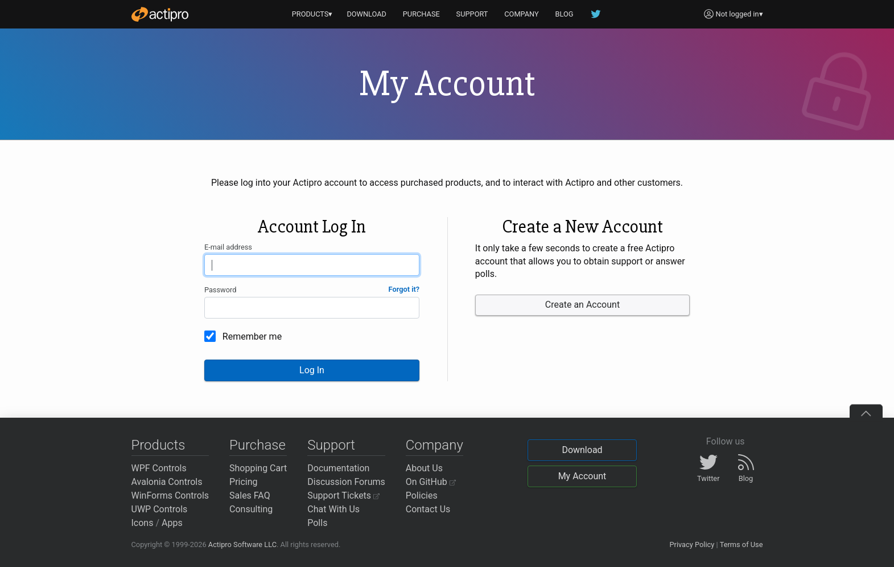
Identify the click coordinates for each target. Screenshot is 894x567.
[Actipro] (159, 14)
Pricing (243, 481)
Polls (317, 522)
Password (220, 289)
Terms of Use (741, 544)
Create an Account (582, 304)
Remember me (252, 336)
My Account (582, 476)
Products (158, 445)
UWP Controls (159, 509)
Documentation (338, 468)
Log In (311, 370)
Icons (142, 522)
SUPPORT (472, 14)
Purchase (257, 445)
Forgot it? (404, 289)
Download (582, 449)
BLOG (564, 14)
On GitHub (431, 481)
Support (331, 445)
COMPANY (521, 14)
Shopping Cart (258, 468)
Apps (172, 522)
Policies (422, 495)
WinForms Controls (170, 495)
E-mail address (228, 247)
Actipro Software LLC (242, 544)
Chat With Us (333, 509)
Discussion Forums (346, 481)
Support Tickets (343, 495)
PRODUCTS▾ (312, 14)
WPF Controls (159, 468)
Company (434, 445)
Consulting (251, 509)
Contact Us (428, 509)
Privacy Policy (691, 544)
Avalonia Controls (167, 481)
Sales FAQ (249, 495)
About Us (424, 468)
